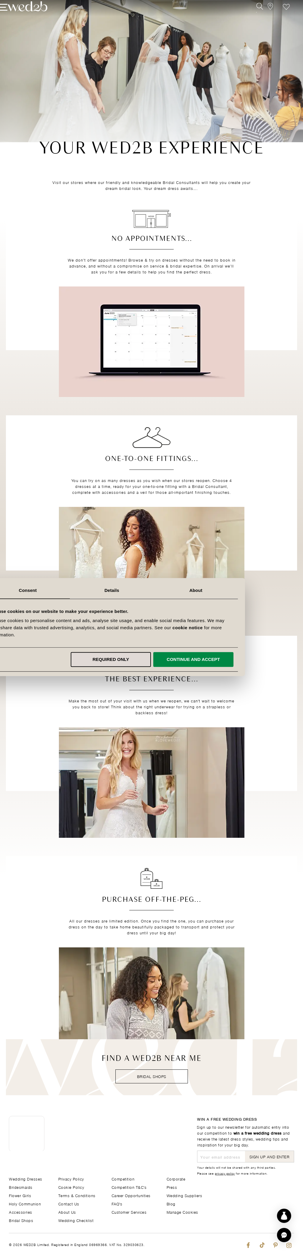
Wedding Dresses (25, 1178)
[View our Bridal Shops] (264, 17)
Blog (171, 1203)
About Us (67, 1211)
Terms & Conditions (77, 1194)
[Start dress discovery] (284, 1216)
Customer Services (129, 1211)
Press (172, 1186)
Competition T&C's (129, 1186)
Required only (150, 659)
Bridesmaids (21, 1186)
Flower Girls (20, 1194)
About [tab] (235, 590)
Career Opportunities (131, 1194)
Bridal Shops (151, 1076)
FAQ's (117, 1203)
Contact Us (68, 1203)
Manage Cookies (182, 1211)
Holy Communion (25, 1203)
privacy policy (225, 1173)
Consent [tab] (68, 590)
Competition (123, 1178)
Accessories (20, 1211)
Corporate (176, 1178)
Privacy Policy (71, 1178)
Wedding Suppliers (184, 1194)
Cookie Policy (71, 1186)
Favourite (277, 17)
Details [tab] (151, 590)
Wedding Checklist (76, 1219)
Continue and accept (233, 659)
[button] (284, 1235)
